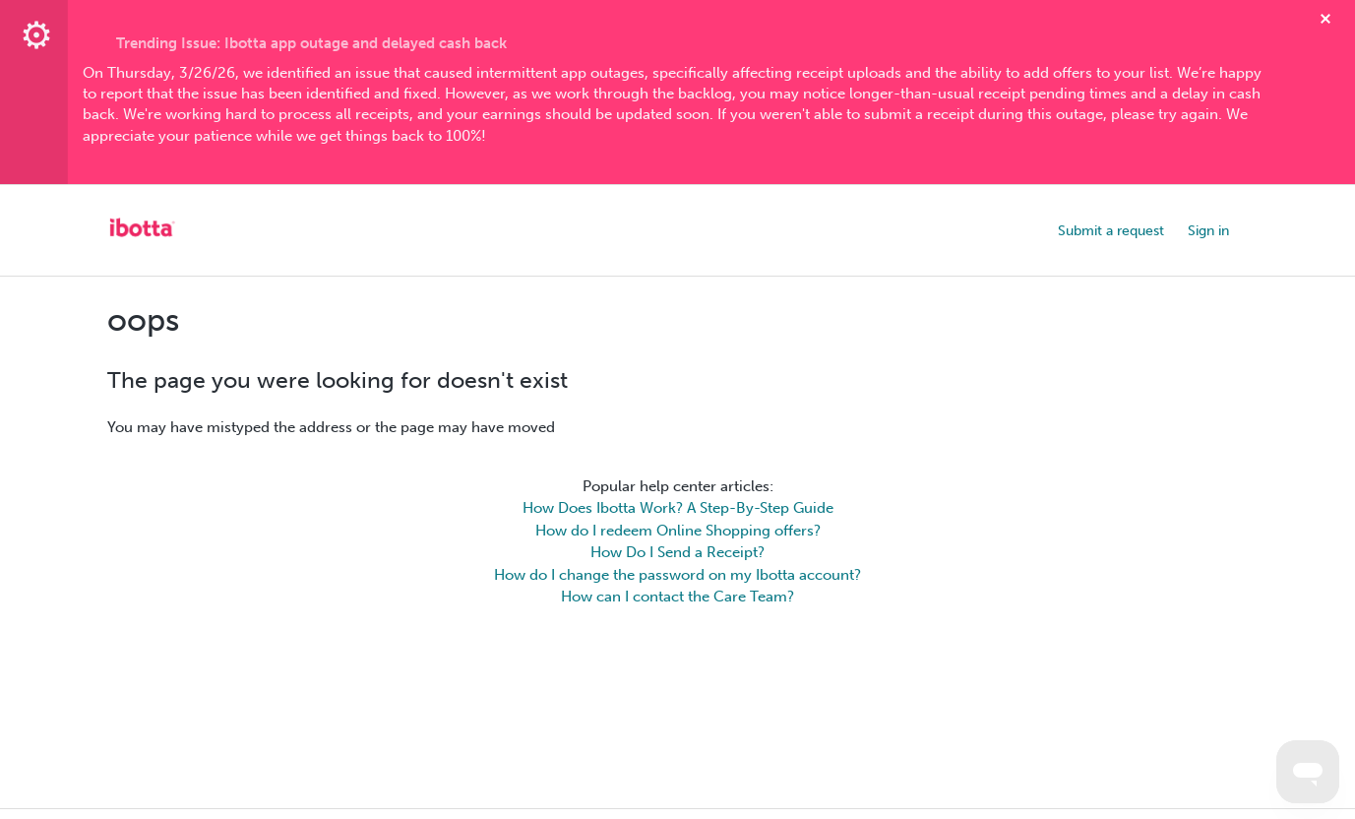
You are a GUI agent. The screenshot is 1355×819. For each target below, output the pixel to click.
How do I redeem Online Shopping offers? (678, 530)
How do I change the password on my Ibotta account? (677, 575)
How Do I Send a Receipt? (677, 552)
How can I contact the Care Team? (677, 596)
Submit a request (1111, 230)
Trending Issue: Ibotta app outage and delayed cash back (311, 43)
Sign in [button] (1208, 230)
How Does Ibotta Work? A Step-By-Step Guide (678, 508)
